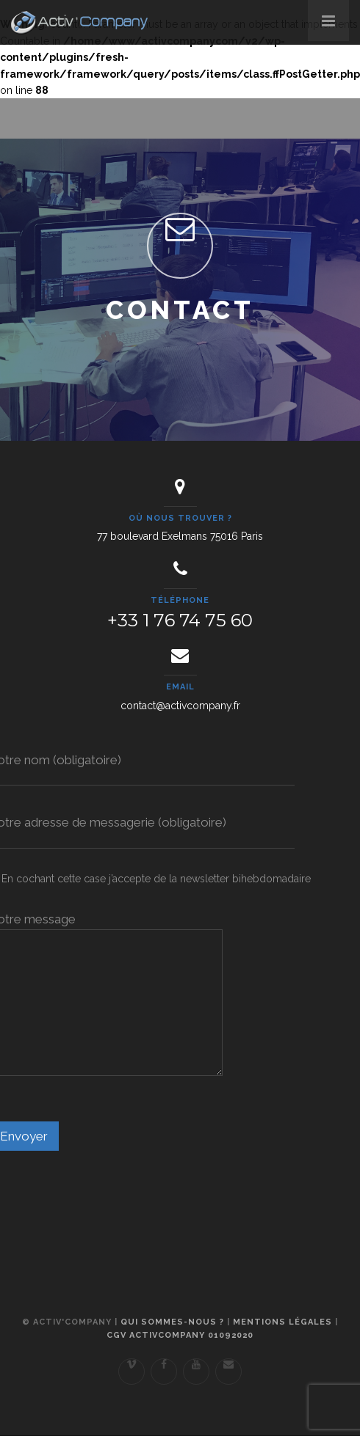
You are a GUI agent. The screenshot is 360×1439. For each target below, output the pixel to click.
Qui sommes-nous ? (172, 1322)
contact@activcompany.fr (180, 705)
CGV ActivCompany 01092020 (180, 1335)
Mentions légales (282, 1322)
